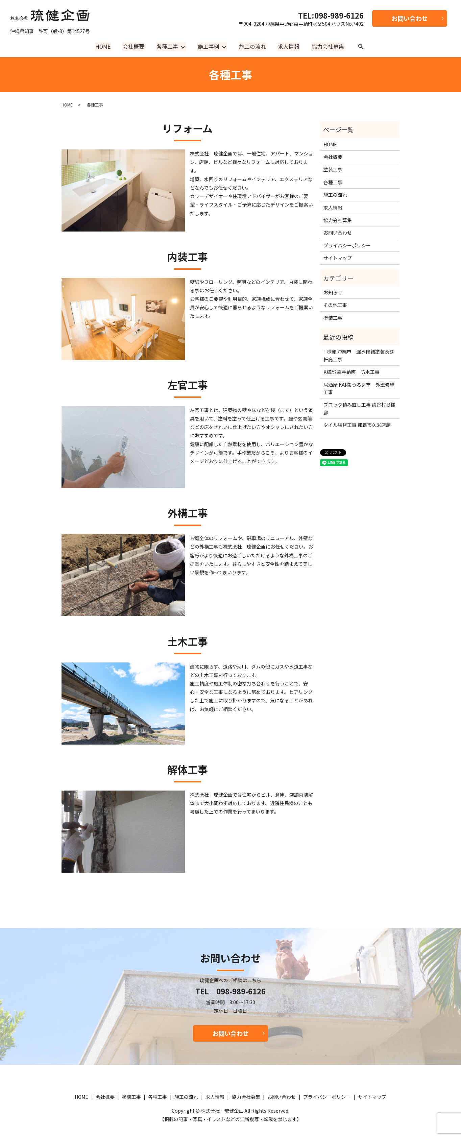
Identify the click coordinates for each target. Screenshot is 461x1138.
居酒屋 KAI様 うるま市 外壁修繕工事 (358, 388)
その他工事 (335, 304)
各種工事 (167, 46)
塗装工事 (332, 169)
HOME (104, 46)
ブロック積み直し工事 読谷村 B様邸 (359, 408)
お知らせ (332, 292)
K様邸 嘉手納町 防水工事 (351, 371)
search (359, 47)
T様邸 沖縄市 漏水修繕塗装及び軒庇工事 (358, 355)
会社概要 (134, 46)
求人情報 (288, 46)
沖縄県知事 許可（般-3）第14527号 (50, 20)
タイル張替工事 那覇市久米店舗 (357, 424)
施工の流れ (252, 46)
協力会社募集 (326, 46)
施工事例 (208, 46)
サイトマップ (337, 258)
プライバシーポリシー (347, 245)
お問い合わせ (409, 18)
